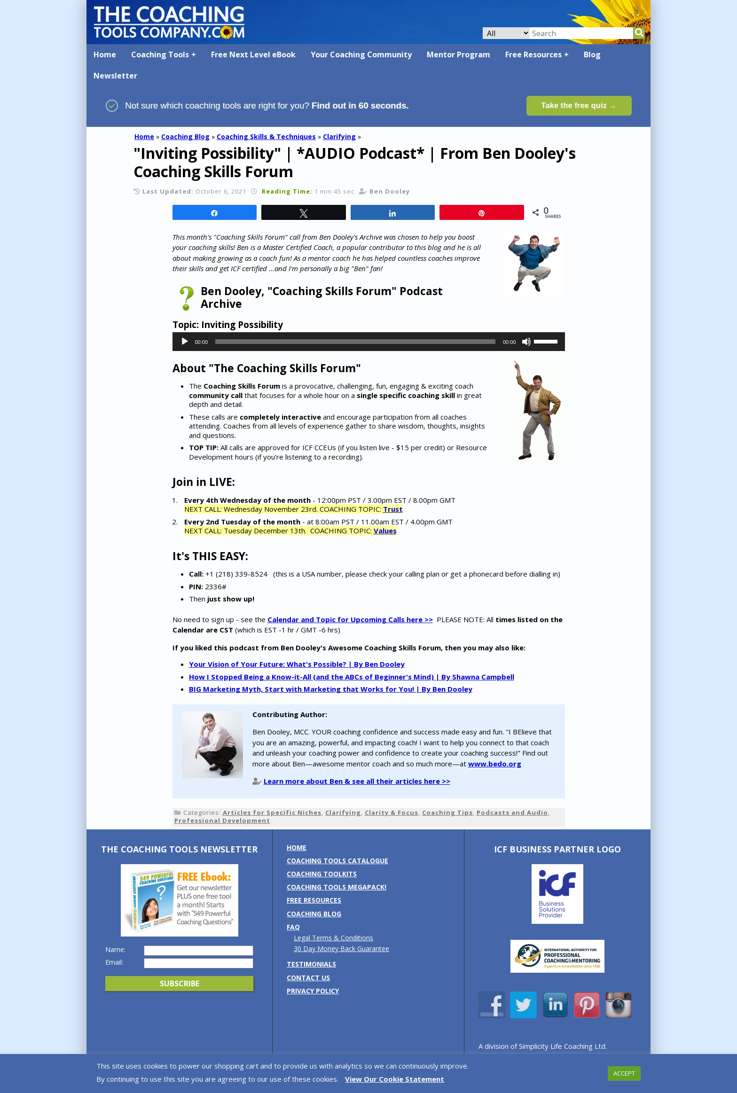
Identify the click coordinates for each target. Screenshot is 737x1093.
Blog (592, 54)
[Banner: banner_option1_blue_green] (368, 122)
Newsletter (115, 75)
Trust (393, 509)
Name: (115, 949)
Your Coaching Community (361, 54)
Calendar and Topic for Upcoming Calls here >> (350, 619)
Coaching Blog (185, 136)
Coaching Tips (447, 812)
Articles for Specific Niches (272, 812)
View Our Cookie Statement (394, 1079)
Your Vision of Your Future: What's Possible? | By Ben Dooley (297, 664)
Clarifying (339, 136)
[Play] (184, 341)
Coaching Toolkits (322, 873)
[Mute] (526, 341)
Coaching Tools (160, 54)
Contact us (308, 977)
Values (385, 530)
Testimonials (311, 964)
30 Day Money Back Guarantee (341, 948)
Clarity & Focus (391, 812)
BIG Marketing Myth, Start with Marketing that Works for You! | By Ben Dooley (330, 689)
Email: (114, 962)
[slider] (355, 341)
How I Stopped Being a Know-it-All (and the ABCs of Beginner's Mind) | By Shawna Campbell (351, 676)
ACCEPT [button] (624, 1073)
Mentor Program (458, 54)
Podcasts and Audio (512, 812)
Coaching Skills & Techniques (266, 136)
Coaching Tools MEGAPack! (336, 886)
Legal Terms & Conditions (333, 937)
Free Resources (533, 54)
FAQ (293, 926)
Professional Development (222, 820)
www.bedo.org (494, 763)
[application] (368, 341)
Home (105, 54)
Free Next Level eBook (253, 54)
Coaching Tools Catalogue (337, 860)
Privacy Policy (313, 990)
